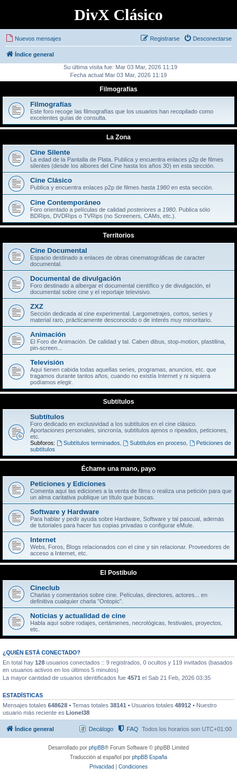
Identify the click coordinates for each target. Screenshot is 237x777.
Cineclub (45, 588)
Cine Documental (58, 250)
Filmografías (118, 89)
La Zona (118, 137)
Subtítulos (118, 401)
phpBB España (149, 757)
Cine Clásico (51, 180)
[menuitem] (33, 38)
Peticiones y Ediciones (68, 484)
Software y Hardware (64, 512)
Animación (48, 334)
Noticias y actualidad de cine (77, 616)
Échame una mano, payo (118, 468)
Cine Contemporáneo (65, 202)
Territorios (118, 235)
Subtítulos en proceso (154, 443)
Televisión (47, 362)
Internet (43, 540)
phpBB (97, 748)
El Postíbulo (118, 572)
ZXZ (36, 306)
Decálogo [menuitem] (101, 729)
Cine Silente (50, 152)
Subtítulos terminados (88, 443)
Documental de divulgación (75, 278)
